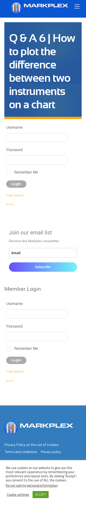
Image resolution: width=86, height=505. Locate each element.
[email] (43, 253)
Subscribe (43, 267)
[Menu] (77, 6)
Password (14, 149)
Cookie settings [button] (18, 495)
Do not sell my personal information (32, 485)
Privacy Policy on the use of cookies (31, 444)
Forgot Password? (15, 195)
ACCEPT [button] (40, 494)
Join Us (9, 204)
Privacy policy (51, 451)
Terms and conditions (20, 451)
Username (14, 127)
